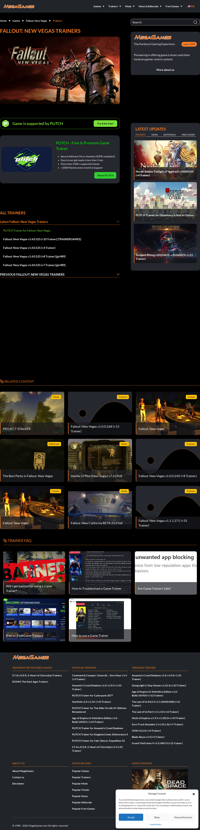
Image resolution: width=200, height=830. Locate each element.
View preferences (183, 817)
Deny (157, 817)
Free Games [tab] (188, 134)
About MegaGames (23, 770)
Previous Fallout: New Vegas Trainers (32, 274)
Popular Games (80, 770)
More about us (165, 69)
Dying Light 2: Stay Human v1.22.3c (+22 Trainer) (159, 685)
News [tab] (154, 134)
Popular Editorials (82, 802)
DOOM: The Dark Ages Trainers (30, 681)
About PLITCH (105, 175)
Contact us (18, 777)
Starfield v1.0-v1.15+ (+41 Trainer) (91, 701)
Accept (131, 817)
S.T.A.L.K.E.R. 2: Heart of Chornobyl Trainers (37, 675)
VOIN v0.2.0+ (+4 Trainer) (146, 730)
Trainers (57, 20)
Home (3, 20)
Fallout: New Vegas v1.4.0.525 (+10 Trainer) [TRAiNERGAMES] (42, 239)
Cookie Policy (155, 824)
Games (16, 20)
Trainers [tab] (140, 134)
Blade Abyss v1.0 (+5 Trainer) (148, 736)
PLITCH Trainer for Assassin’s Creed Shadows (97, 728)
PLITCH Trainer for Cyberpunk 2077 (92, 695)
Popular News (80, 796)
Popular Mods (80, 783)
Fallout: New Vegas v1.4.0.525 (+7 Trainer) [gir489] (34, 265)
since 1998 (189, 44)
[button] (193, 793)
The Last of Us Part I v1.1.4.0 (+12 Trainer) (155, 711)
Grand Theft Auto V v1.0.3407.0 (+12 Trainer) (157, 743)
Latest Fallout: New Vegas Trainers (24, 222)
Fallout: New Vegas (36, 20)
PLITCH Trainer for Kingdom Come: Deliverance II (100, 734)
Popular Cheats (80, 789)
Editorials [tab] (169, 134)
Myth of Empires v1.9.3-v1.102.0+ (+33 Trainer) (158, 717)
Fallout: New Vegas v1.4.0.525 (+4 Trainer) (29, 247)
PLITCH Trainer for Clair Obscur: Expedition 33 (98, 740)
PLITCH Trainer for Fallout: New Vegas (27, 230)
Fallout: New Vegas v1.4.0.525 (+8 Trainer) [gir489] (34, 256)
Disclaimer (18, 783)
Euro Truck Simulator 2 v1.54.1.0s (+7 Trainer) (157, 724)
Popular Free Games (83, 808)
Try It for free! (105, 123)
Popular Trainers (81, 777)
